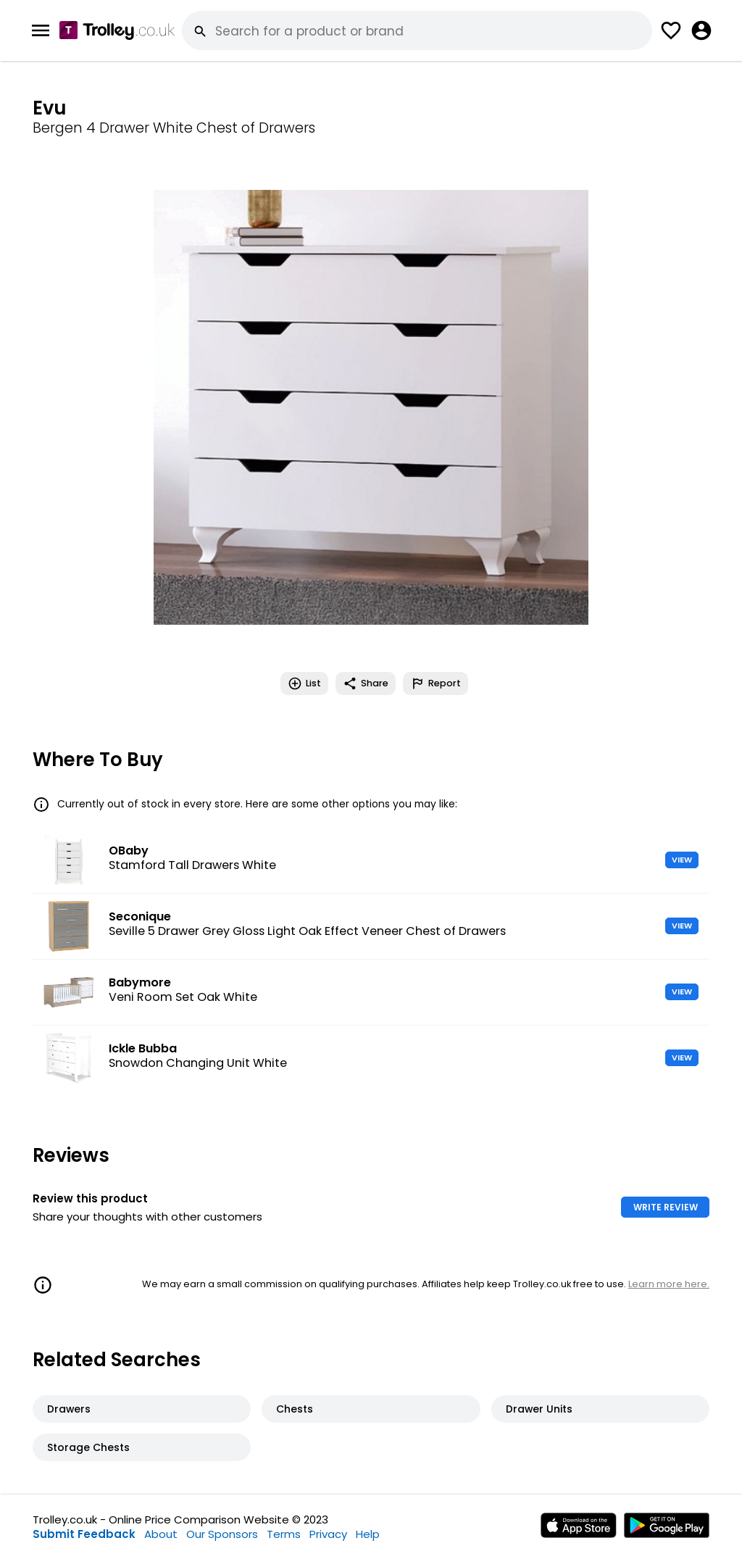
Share (365, 683)
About (161, 1534)
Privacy (328, 1534)
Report (435, 683)
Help (368, 1534)
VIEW (682, 859)
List (304, 683)
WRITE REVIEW (665, 1207)
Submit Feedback (84, 1534)
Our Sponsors (222, 1534)
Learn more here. (668, 1284)
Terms (284, 1534)
